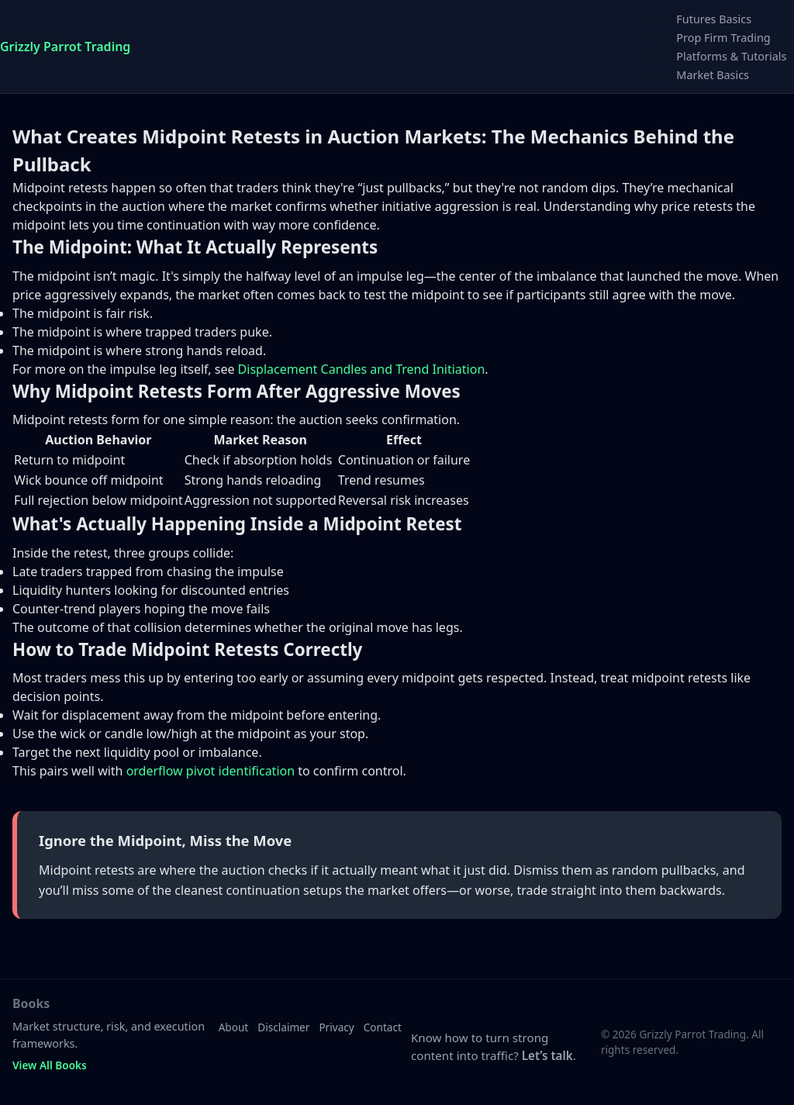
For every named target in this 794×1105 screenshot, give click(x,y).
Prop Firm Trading (723, 37)
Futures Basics (713, 19)
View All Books (49, 1065)
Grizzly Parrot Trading (65, 46)
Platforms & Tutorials (731, 56)
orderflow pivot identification (210, 770)
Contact (383, 1027)
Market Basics (712, 74)
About (234, 1027)
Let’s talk (547, 1055)
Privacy (336, 1027)
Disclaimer (283, 1027)
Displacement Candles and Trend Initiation (361, 369)
